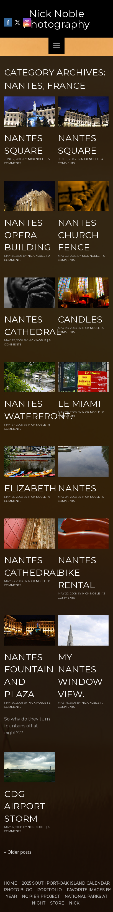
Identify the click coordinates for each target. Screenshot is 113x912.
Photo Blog (18, 889)
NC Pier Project (41, 896)
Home (10, 883)
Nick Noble (37, 159)
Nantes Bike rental (77, 572)
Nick (74, 903)
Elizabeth (30, 488)
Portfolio (49, 889)
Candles (80, 319)
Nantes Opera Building (27, 235)
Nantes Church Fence (78, 235)
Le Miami (79, 403)
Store (57, 903)
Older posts (17, 852)
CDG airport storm (24, 806)
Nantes (77, 488)
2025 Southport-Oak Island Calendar (66, 883)
